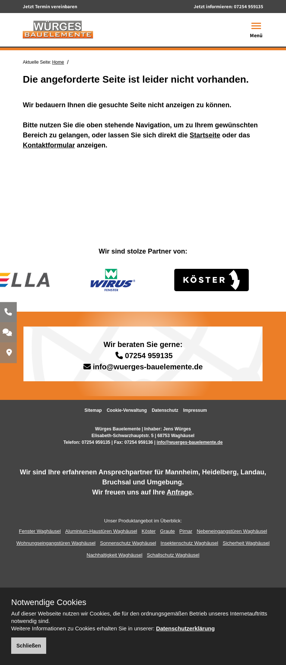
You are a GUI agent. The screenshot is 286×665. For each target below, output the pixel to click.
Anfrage (179, 492)
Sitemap (93, 410)
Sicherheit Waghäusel (246, 543)
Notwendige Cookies (48, 602)
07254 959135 (248, 6)
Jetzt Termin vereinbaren (50, 6)
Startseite (205, 135)
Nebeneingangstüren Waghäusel (232, 531)
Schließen (28, 646)
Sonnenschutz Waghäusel (128, 543)
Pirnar (186, 531)
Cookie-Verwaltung (127, 410)
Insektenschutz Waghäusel (189, 543)
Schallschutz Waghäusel (173, 555)
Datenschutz (165, 410)
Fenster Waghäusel (40, 531)
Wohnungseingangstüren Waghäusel (55, 543)
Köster (149, 531)
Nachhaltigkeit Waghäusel (115, 555)
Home (58, 62)
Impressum (195, 410)
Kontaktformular (49, 145)
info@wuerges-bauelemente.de (148, 367)
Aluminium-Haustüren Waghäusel (101, 531)
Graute (167, 531)
